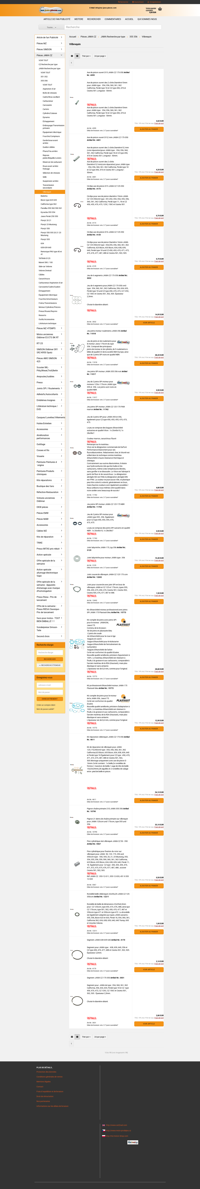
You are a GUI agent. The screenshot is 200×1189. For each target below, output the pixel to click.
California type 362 (49, 204)
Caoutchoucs (44, 279)
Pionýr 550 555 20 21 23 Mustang (51, 233)
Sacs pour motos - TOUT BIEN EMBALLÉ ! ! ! (48, 620)
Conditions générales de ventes (49, 1077)
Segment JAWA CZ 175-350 (98, 978)
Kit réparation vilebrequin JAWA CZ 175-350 (105, 737)
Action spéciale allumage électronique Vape (47, 572)
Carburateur (48, 101)
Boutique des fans (45, 486)
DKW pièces (42, 507)
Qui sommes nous (147, 19)
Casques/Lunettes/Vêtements (51, 417)
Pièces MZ (42, 43)
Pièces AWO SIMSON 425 (47, 360)
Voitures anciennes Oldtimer (46, 499)
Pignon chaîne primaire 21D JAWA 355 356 (105, 809)
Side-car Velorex (45, 266)
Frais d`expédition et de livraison (50, 1091)
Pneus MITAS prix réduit (48, 548)
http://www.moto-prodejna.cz (118, 1130)
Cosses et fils (43, 450)
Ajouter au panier (149, 129)
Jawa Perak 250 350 (49, 216)
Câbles (41, 275)
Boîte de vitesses (50, 93)
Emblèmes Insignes (46, 400)
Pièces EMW (42, 513)
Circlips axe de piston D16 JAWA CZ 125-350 (105, 232)
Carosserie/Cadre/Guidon (49, 287)
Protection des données (46, 1072)
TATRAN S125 (44, 258)
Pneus (40, 382)
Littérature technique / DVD (47, 408)
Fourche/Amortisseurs (48, 299)
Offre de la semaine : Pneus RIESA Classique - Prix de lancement (48, 609)
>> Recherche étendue (50, 665)
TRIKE (39, 542)
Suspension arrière (50, 181)
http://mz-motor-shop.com (117, 1136)
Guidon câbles (49, 147)
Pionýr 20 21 (46, 220)
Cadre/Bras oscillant (51, 97)
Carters (46, 109)
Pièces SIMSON (44, 49)
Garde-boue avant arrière (50, 141)
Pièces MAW (42, 519)
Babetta (44, 196)
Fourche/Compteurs (51, 136)
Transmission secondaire (48, 186)
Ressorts (42, 315)
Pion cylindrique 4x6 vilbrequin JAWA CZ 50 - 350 (107, 841)
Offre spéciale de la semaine (46, 562)
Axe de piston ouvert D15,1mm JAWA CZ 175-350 (107, 137)
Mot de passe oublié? (45, 709)
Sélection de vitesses (51, 173)
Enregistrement (154, 2)
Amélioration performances (43, 437)
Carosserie (47, 105)
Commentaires (113, 19)
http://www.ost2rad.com (116, 1125)
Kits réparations (44, 480)
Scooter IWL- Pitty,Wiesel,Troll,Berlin (47, 369)
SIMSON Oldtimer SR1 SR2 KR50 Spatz (47, 351)
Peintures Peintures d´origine (47, 463)
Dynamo (46, 117)
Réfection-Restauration (47, 492)
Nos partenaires (43, 1101)
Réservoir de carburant (52, 162)
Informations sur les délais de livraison (52, 1106)
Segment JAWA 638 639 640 (99, 940)
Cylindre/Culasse (50, 113)
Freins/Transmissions (48, 303)
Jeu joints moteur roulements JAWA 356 (104, 331)
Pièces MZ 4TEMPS (46, 328)
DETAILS (91, 104)
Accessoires (42, 429)
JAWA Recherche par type (49, 68)
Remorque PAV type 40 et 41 (51, 252)
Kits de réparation (45, 537)
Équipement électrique (52, 132)
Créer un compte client (46, 705)
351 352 (44, 77)
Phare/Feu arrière (50, 151)
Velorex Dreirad (45, 270)
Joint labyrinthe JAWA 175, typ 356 (102, 547)
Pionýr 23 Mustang (49, 224)
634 (42, 243)
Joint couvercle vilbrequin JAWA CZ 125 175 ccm (107, 574)
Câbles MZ (42, 531)
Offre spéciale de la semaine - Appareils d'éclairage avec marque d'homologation (48, 586)
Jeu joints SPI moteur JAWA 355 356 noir (104, 371)
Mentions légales (44, 1082)
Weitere (78, 19)
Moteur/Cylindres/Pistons (49, 307)
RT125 (40, 343)
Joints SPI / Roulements (48, 388)
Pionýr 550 (45, 228)
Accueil (129, 19)
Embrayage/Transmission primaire (53, 126)
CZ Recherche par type (48, 64)
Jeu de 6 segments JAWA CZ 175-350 (103, 275)
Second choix (43, 636)
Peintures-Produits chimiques (45, 473)
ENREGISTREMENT (50, 699)
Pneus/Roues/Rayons (48, 311)
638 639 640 (46, 247)
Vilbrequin (47, 192)
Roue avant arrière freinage (50, 167)
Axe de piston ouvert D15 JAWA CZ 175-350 (105, 72)
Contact (40, 1087)
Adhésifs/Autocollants (47, 394)
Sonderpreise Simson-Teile (47, 629)
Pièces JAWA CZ (44, 55)
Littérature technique (47, 323)
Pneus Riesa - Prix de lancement (47, 598)
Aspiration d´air (49, 89)
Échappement (48, 121)
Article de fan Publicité (57, 19)
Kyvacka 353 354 (48, 212)
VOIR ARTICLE (149, 323)
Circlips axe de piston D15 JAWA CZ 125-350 (105, 186)
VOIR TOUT (43, 60)
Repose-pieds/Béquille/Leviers (52, 156)
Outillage (41, 444)
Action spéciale (44, 554)
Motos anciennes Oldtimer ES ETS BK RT (48, 336)
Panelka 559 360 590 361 (51, 208)
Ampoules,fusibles (45, 376)
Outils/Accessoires (46, 319)
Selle (45, 177)
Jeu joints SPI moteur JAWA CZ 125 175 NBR (106, 504)
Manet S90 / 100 (46, 262)
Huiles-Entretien (44, 423)
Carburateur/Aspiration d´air (51, 283)
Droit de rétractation (45, 1096)
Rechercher (123, 2)
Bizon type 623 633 (49, 200)
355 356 (44, 81)
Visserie (40, 456)
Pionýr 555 (45, 239)
